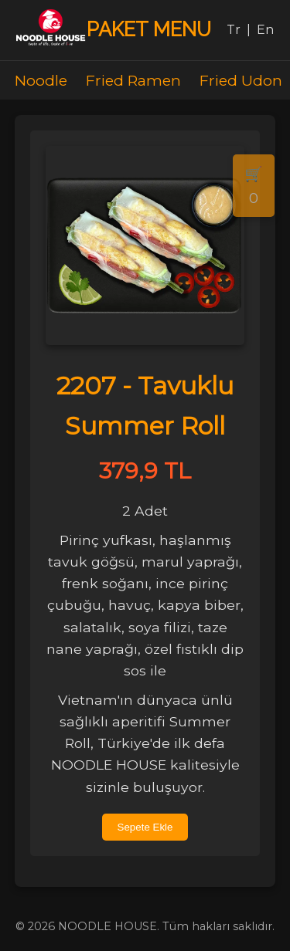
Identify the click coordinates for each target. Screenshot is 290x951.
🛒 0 (253, 185)
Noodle (41, 80)
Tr (234, 29)
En (265, 29)
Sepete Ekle (145, 827)
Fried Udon (241, 80)
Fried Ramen (133, 80)
